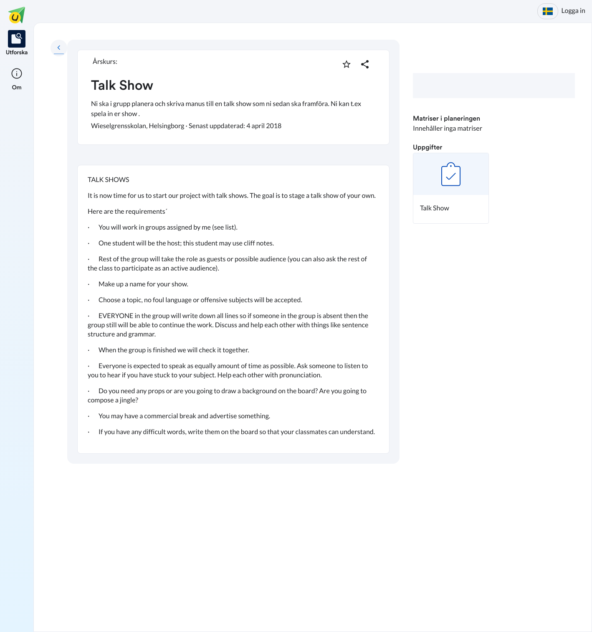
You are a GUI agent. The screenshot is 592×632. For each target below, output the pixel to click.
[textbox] (233, 309)
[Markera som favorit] (346, 64)
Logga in (573, 11)
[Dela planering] (364, 64)
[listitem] (17, 43)
